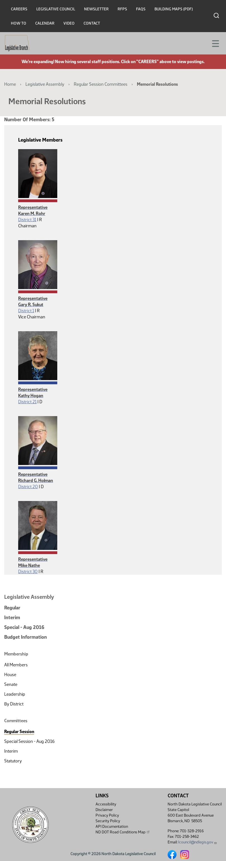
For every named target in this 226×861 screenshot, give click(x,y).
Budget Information (25, 637)
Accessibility (106, 804)
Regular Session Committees (100, 84)
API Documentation (112, 826)
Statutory (13, 761)
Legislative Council (55, 9)
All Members (16, 664)
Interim (12, 617)
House (10, 674)
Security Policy (108, 821)
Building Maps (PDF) (173, 9)
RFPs (122, 9)
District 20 (28, 486)
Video (69, 23)
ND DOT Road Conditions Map (123, 831)
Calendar (44, 23)
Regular (12, 608)
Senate (10, 684)
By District (13, 704)
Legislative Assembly (44, 84)
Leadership (14, 694)
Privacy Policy (107, 815)
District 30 (28, 571)
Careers (19, 9)
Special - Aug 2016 (24, 627)
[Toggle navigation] (215, 43)
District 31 (27, 219)
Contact (92, 23)
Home (10, 84)
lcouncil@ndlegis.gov (197, 842)
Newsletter (96, 9)
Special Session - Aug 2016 (29, 741)
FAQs (141, 9)
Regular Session (19, 731)
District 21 (27, 401)
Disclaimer (104, 809)
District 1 (26, 310)
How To (18, 23)
